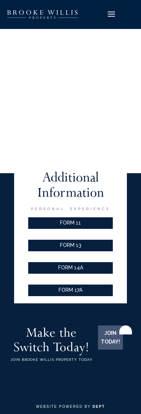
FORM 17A (70, 290)
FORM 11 (70, 223)
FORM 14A (70, 267)
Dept (99, 407)
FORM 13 (70, 245)
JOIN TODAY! (110, 337)
